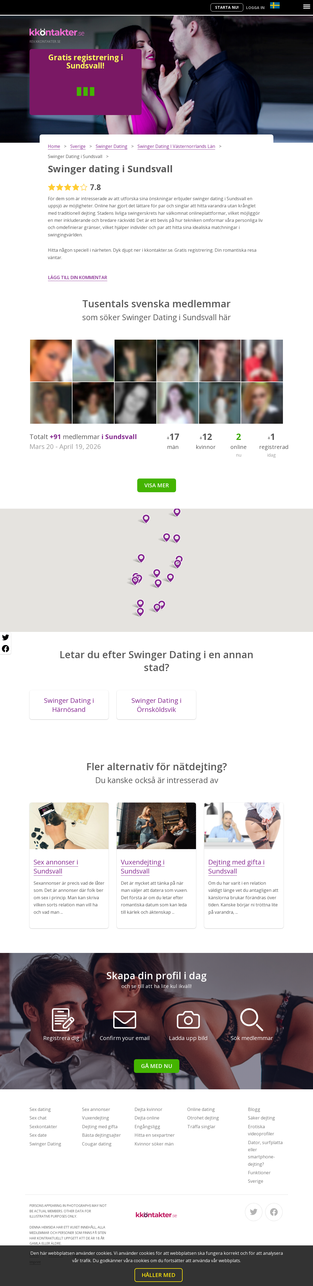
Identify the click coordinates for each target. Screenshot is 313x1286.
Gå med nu (156, 1066)
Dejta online (146, 1118)
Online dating (201, 1109)
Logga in (255, 7)
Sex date (38, 1135)
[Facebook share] (5, 648)
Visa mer (156, 485)
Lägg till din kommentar (77, 277)
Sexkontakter (43, 1127)
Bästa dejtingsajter (101, 1135)
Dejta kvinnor (148, 1109)
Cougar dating (97, 1144)
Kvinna (105, 100)
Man (65, 100)
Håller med (158, 1275)
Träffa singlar (201, 1127)
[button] (138, 612)
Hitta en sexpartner (154, 1135)
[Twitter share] (5, 637)
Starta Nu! (227, 7)
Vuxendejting (95, 1118)
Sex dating (40, 1109)
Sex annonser (96, 1109)
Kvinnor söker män (154, 1144)
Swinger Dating (45, 1144)
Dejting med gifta (100, 1127)
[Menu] (306, 6)
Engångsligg (147, 1127)
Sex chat (38, 1118)
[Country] (275, 5)
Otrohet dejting (203, 1118)
